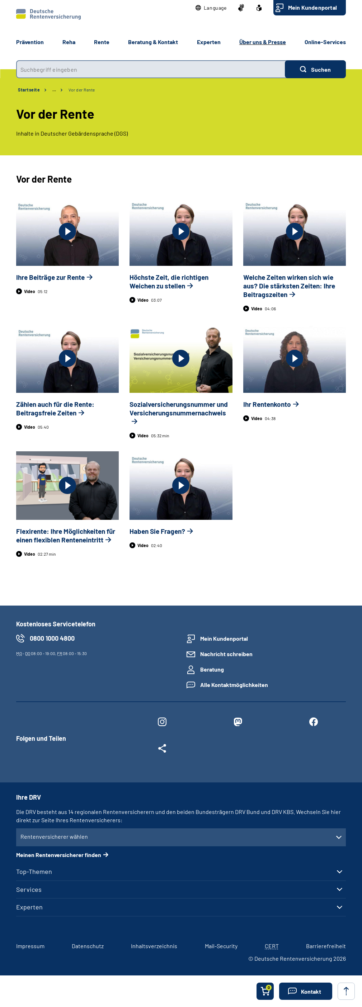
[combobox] (150, 69)
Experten (29, 907)
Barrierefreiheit (326, 945)
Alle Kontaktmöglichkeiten (234, 684)
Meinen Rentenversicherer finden (58, 854)
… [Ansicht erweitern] (54, 90)
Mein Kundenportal (312, 7)
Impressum (30, 945)
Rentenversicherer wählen (54, 836)
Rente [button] (101, 41)
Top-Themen (34, 871)
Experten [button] (209, 41)
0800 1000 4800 (52, 638)
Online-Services (325, 41)
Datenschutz (88, 945)
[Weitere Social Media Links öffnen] (162, 749)
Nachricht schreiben (226, 653)
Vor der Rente (82, 89)
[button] (211, 8)
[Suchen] (315, 69)
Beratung (212, 669)
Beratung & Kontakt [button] (153, 41)
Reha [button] (68, 41)
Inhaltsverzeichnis (154, 945)
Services (29, 889)
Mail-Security (221, 945)
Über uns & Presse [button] (262, 41)
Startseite (29, 89)
